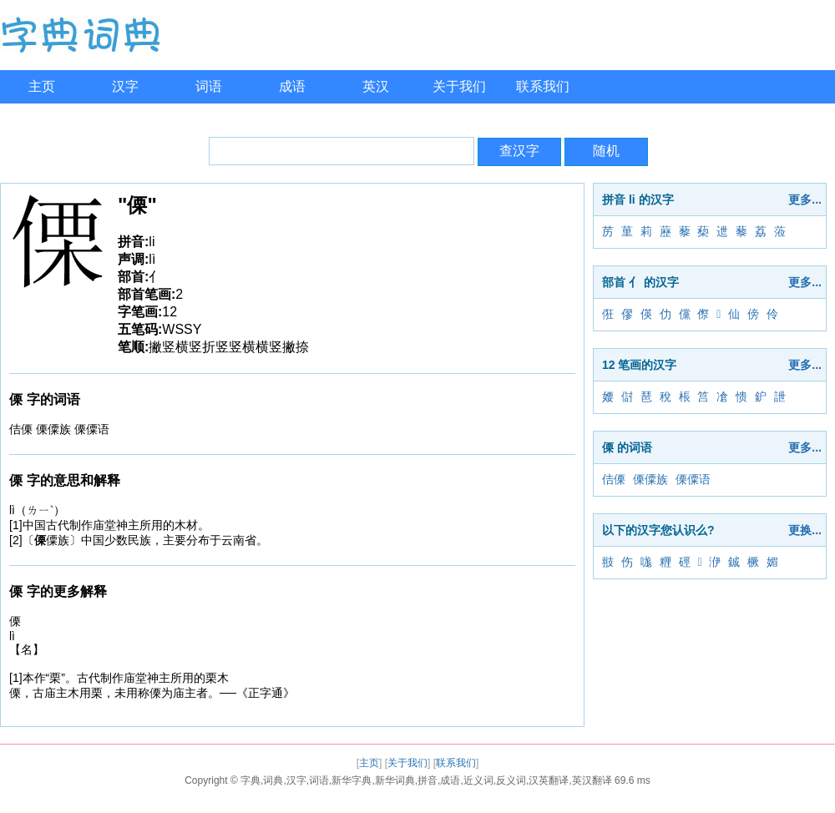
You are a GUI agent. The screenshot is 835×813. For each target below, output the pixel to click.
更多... (805, 199)
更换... (805, 530)
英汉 (375, 86)
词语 (208, 86)
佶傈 (613, 479)
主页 (41, 86)
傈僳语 (693, 479)
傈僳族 (650, 479)
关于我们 (459, 86)
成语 (292, 86)
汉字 (125, 86)
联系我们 (542, 86)
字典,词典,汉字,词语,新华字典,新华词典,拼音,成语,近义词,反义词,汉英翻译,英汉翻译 (426, 780)
